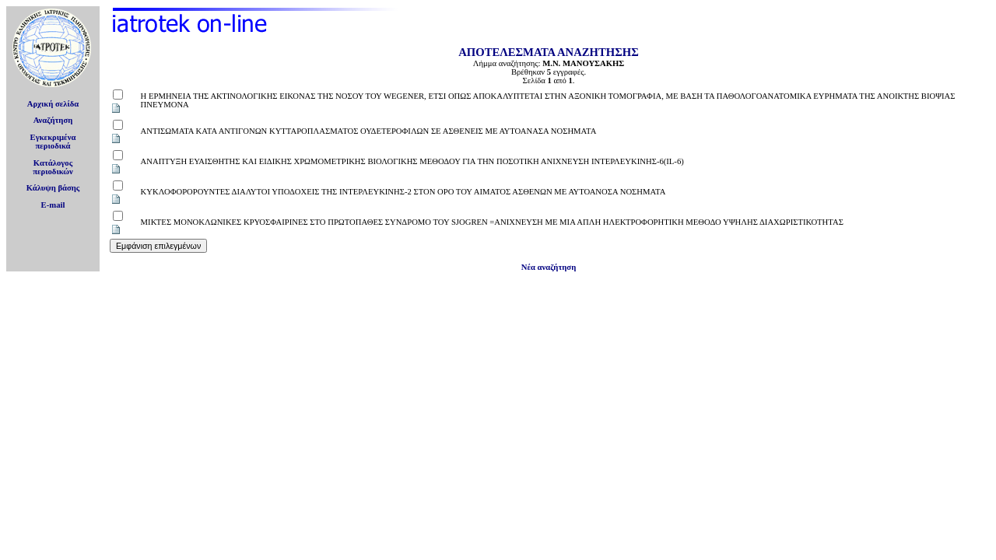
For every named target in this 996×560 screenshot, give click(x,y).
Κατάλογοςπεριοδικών (53, 167)
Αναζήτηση (53, 120)
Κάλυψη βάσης (53, 188)
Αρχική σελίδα (53, 104)
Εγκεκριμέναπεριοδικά (53, 141)
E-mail (53, 205)
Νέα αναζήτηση (548, 267)
